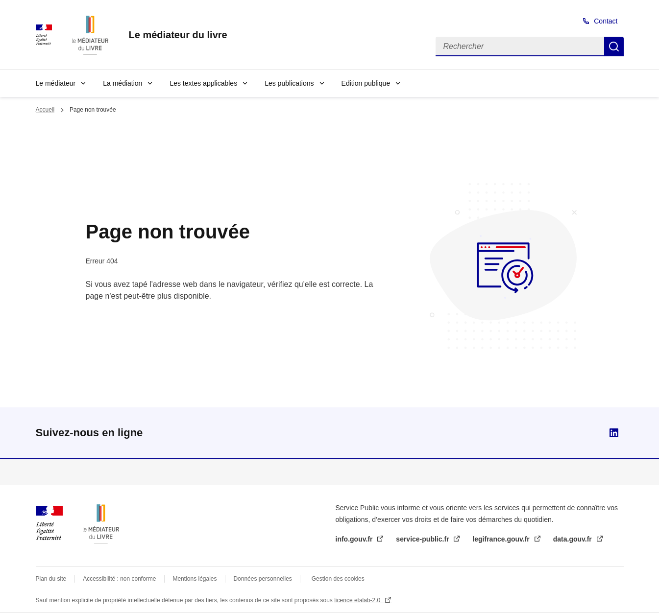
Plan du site (51, 578)
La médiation (122, 83)
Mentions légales (194, 578)
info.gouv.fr (355, 539)
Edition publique (366, 83)
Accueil (45, 109)
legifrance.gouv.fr (501, 539)
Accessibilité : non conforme (119, 578)
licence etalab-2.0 (358, 600)
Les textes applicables (203, 83)
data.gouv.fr (573, 539)
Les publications (289, 83)
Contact (605, 21)
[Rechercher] (520, 46)
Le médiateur (56, 83)
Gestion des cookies (338, 578)
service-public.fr (423, 539)
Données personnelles (262, 578)
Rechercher (614, 46)
